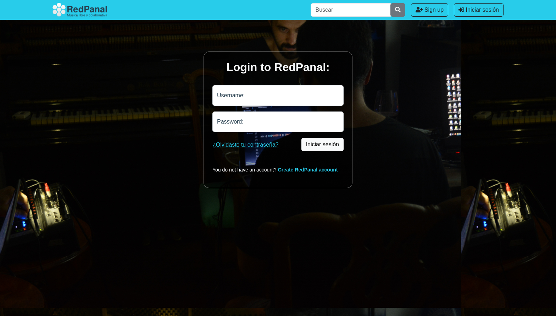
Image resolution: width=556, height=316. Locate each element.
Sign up (430, 10)
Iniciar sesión (478, 10)
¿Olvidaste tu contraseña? (245, 145)
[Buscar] (351, 10)
